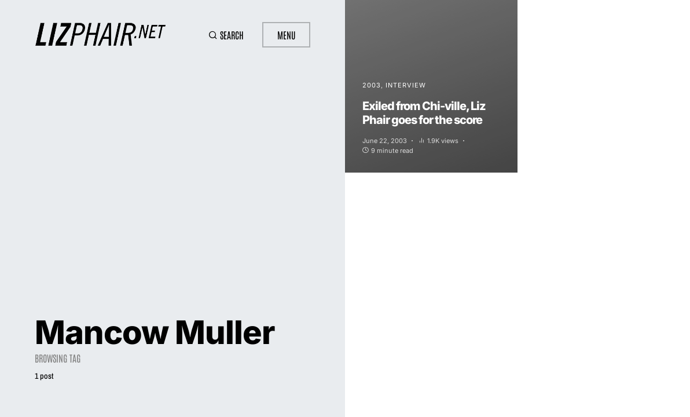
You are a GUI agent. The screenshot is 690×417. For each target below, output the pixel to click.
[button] (226, 35)
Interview (406, 85)
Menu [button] (286, 35)
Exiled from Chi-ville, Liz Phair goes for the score (424, 113)
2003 (371, 85)
